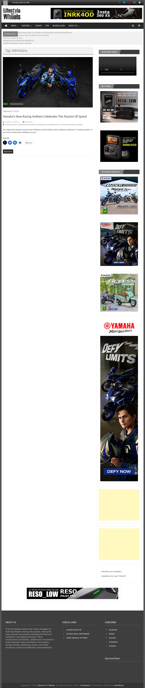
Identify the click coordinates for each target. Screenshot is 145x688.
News (5, 104)
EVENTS (38, 25)
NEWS (13, 25)
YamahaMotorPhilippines (67, 124)
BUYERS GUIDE (59, 25)
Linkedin (112, 646)
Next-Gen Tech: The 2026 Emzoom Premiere (33, 35)
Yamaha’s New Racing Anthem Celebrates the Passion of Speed (45, 116)
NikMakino (33, 124)
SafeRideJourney (42, 124)
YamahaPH (79, 124)
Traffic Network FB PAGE (76, 638)
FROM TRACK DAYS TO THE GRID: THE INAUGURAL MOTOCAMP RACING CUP (45, 33)
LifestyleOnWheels (23, 124)
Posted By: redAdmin (12, 122)
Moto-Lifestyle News (16, 104)
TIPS (47, 25)
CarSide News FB (73, 630)
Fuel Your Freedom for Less (12, 38)
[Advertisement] (119, 505)
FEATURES (26, 25)
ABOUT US (73, 25)
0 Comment (28, 122)
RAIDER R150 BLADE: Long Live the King (17, 43)
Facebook (113, 630)
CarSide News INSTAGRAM (77, 634)
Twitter (112, 634)
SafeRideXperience (53, 124)
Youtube (112, 638)
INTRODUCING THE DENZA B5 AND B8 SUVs (18, 41)
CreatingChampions (11, 124)
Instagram (113, 642)
